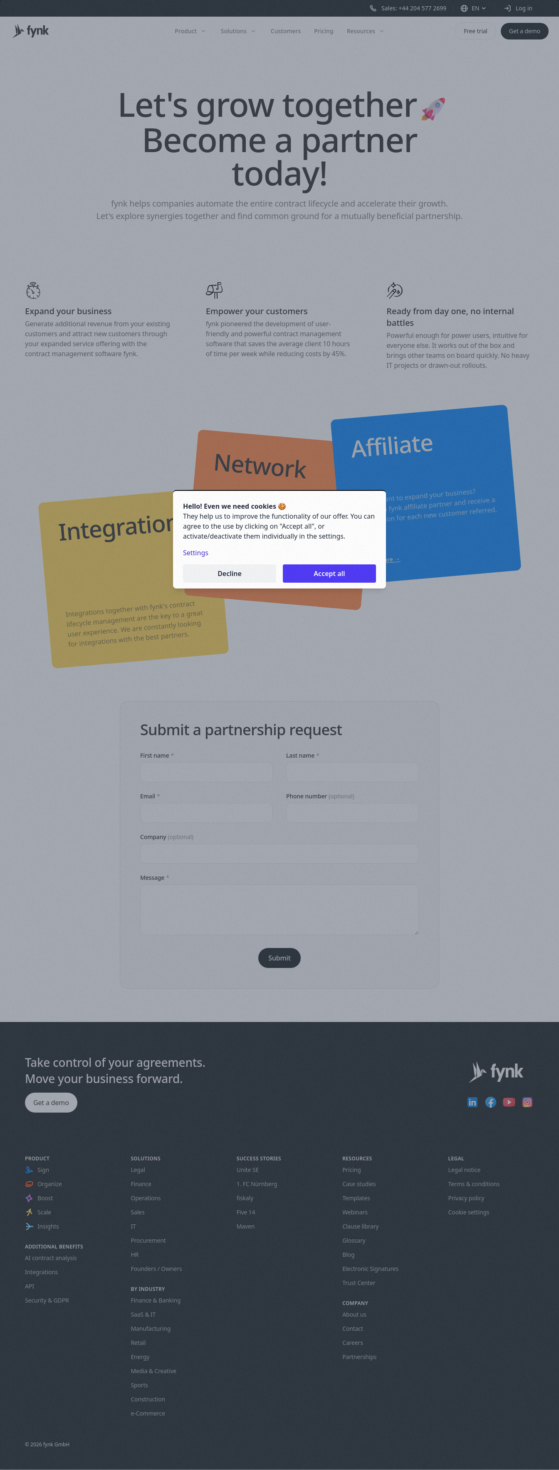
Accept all (329, 573)
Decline (230, 573)
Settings (195, 552)
